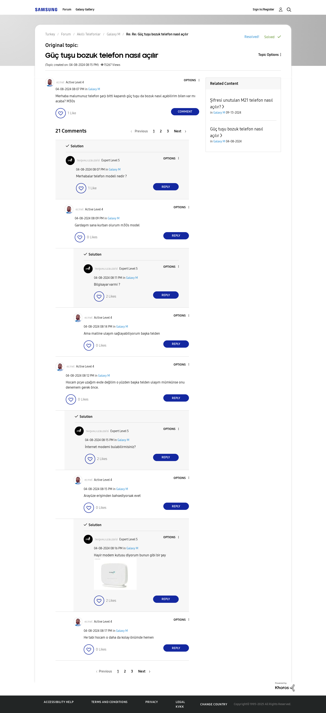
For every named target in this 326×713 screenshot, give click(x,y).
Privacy (151, 702)
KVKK (180, 707)
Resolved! (251, 37)
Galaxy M (94, 89)
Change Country (213, 704)
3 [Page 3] (168, 131)
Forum (67, 9)
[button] (191, 80)
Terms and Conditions (109, 702)
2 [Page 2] (161, 131)
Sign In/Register (263, 9)
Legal (180, 702)
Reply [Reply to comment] (166, 187)
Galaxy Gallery (85, 9)
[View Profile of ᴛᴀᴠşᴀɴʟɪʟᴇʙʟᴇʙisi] (88, 160)
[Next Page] (180, 131)
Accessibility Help (58, 702)
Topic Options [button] (268, 55)
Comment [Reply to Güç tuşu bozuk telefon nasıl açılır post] (185, 111)
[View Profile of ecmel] (60, 82)
